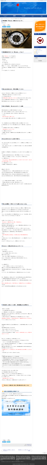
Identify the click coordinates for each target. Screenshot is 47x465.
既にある (30, 444)
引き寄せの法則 (12, 18)
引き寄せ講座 (23, 16)
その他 (37, 53)
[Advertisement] (17, 79)
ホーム (39, 0)
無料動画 (14, 16)
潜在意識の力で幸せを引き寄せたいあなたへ (5, 18)
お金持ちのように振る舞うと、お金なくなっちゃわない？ (9, 450)
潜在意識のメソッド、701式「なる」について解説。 (25, 450)
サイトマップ (44, 0)
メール (33, 16)
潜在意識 (28, 444)
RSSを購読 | (41, 0)
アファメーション (39, 50)
